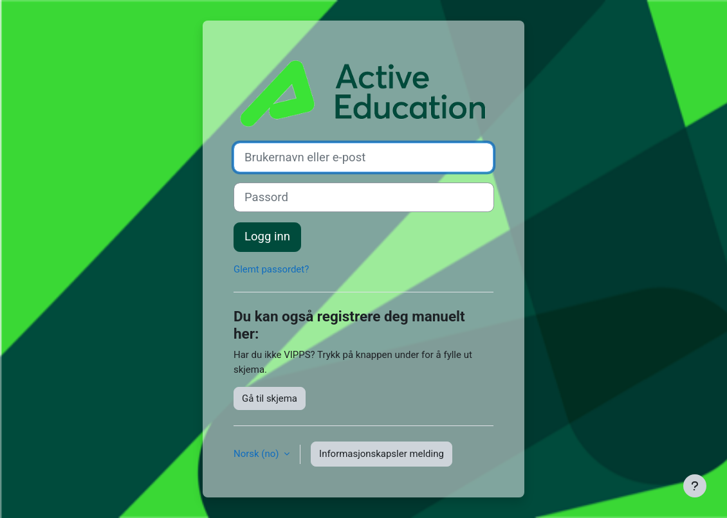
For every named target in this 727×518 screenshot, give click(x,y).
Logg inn (267, 236)
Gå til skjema (269, 398)
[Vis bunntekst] (694, 485)
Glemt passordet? (271, 269)
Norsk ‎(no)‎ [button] (257, 454)
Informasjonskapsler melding (381, 454)
